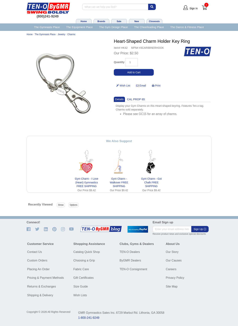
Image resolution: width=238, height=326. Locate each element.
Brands (101, 21)
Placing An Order (38, 269)
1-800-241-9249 (88, 317)
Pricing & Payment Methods (45, 277)
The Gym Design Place (113, 27)
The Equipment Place (79, 27)
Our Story (172, 251)
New (136, 21)
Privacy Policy (175, 277)
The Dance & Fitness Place (187, 27)
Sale (119, 21)
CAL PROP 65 (136, 99)
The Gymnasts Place (47, 27)
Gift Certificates (83, 277)
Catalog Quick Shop (86, 251)
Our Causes (174, 260)
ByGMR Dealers (130, 260)
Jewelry (61, 34)
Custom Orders (37, 260)
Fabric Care (81, 269)
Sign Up (200, 229)
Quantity (119, 62)
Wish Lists (80, 295)
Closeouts (154, 21)
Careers (171, 269)
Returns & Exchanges (41, 286)
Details (119, 99)
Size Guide (80, 286)
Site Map (172, 286)
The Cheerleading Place (149, 27)
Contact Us (34, 251)
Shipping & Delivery (40, 295)
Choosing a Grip (84, 260)
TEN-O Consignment (133, 269)
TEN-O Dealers (130, 251)
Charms (71, 34)
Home (84, 21)
